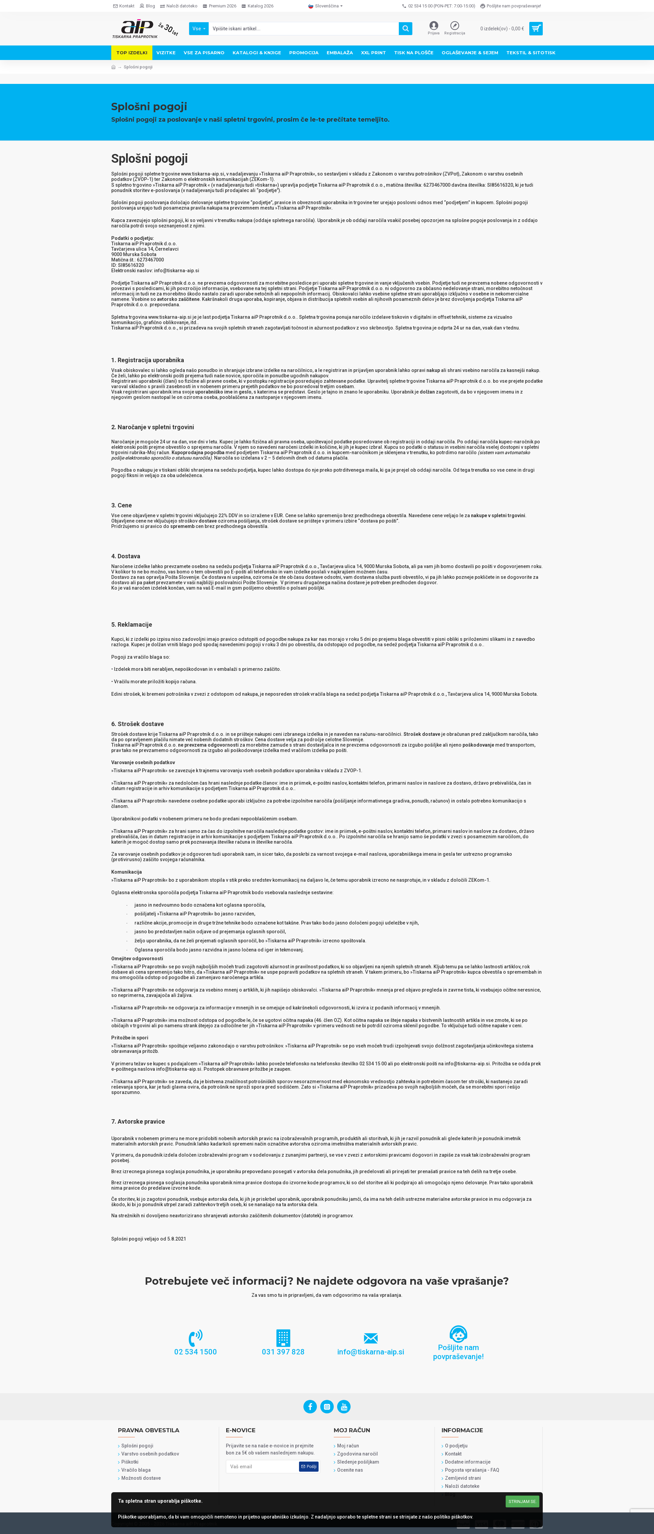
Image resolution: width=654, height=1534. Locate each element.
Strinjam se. (523, 1501)
